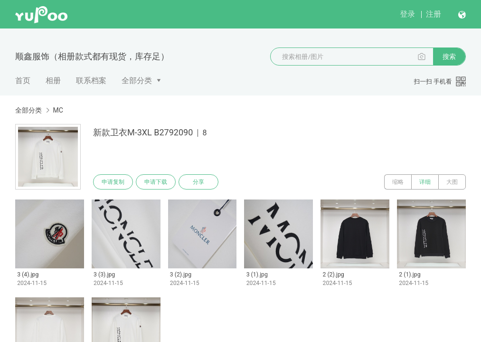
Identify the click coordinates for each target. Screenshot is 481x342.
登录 (407, 14)
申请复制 (113, 182)
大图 (452, 182)
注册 (433, 14)
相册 (53, 80)
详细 (425, 182)
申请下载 (155, 182)
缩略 (398, 182)
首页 (22, 80)
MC (58, 110)
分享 (198, 182)
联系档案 (91, 80)
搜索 (449, 56)
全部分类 (137, 80)
